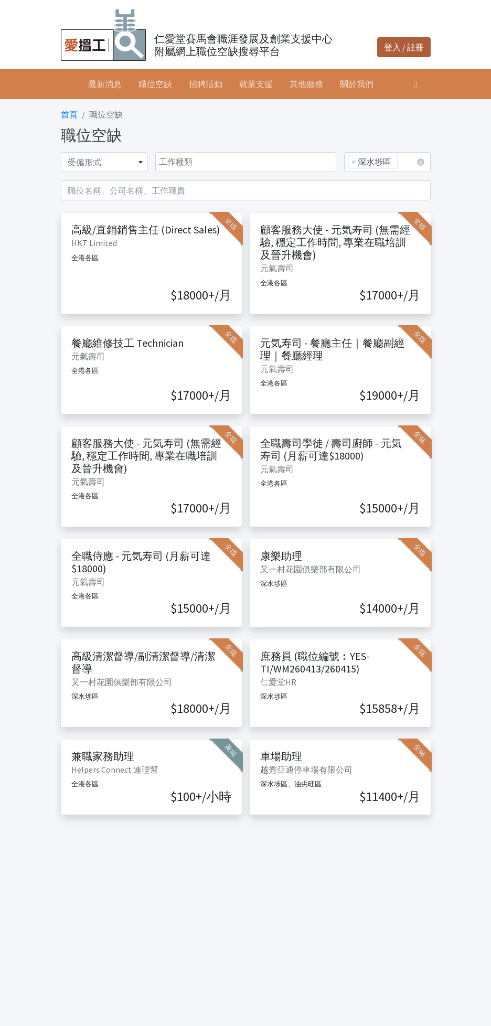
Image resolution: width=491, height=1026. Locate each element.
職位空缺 (155, 84)
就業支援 (256, 84)
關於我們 (356, 84)
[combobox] (104, 162)
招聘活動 (205, 84)
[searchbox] (404, 161)
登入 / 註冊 (404, 47)
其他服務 (306, 84)
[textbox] (104, 162)
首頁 (69, 114)
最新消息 (105, 84)
